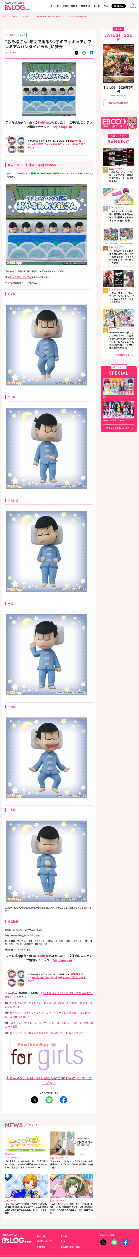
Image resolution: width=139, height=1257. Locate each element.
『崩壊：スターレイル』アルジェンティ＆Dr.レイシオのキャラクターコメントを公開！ (121, 270)
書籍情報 (85, 6)
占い (106, 6)
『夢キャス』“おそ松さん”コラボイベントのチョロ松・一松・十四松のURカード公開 (46, 1010)
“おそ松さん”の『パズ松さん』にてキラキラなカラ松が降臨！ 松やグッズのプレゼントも (49, 999)
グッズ (96, 6)
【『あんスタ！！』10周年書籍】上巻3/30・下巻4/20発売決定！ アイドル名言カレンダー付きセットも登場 (121, 236)
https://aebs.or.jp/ (107, 1244)
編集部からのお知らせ (69, 1227)
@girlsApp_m (62, 125)
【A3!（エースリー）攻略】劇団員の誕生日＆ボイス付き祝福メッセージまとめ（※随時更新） (121, 200)
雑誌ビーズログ (69, 6)
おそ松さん (24, 16)
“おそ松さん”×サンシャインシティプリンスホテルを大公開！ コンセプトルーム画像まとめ (49, 1004)
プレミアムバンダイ (18, 275)
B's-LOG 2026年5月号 (118, 86)
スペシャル (13, 16)
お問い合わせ (28, 1240)
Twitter (43, 121)
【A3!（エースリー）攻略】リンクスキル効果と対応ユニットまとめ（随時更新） (121, 165)
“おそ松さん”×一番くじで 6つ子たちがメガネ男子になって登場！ (38, 1015)
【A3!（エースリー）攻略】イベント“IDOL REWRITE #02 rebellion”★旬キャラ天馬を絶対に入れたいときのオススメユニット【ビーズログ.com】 (26, 1191)
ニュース (54, 6)
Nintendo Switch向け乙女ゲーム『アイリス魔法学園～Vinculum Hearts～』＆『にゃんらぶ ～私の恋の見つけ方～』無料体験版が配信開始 (121, 306)
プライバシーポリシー (46, 1240)
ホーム (4, 16)
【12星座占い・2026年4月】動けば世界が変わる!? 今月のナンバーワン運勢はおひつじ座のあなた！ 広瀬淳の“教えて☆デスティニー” (26, 1146)
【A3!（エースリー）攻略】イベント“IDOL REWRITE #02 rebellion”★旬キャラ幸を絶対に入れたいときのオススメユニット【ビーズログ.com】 (71, 1191)
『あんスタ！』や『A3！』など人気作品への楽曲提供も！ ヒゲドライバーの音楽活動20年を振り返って (71, 1146)
